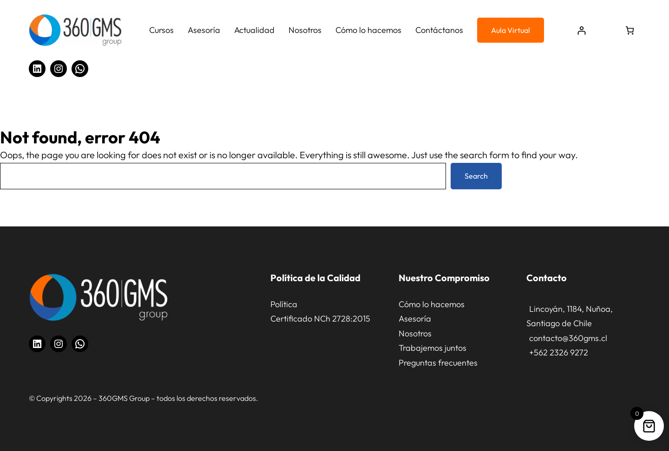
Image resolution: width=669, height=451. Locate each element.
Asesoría (415, 318)
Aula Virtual (510, 30)
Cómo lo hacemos (432, 304)
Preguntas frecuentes (438, 362)
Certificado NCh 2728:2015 (320, 318)
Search (476, 175)
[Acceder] (581, 30)
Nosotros (415, 333)
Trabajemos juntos (432, 347)
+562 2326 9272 (558, 352)
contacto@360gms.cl (568, 338)
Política (283, 304)
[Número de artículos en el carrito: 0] (629, 30)
